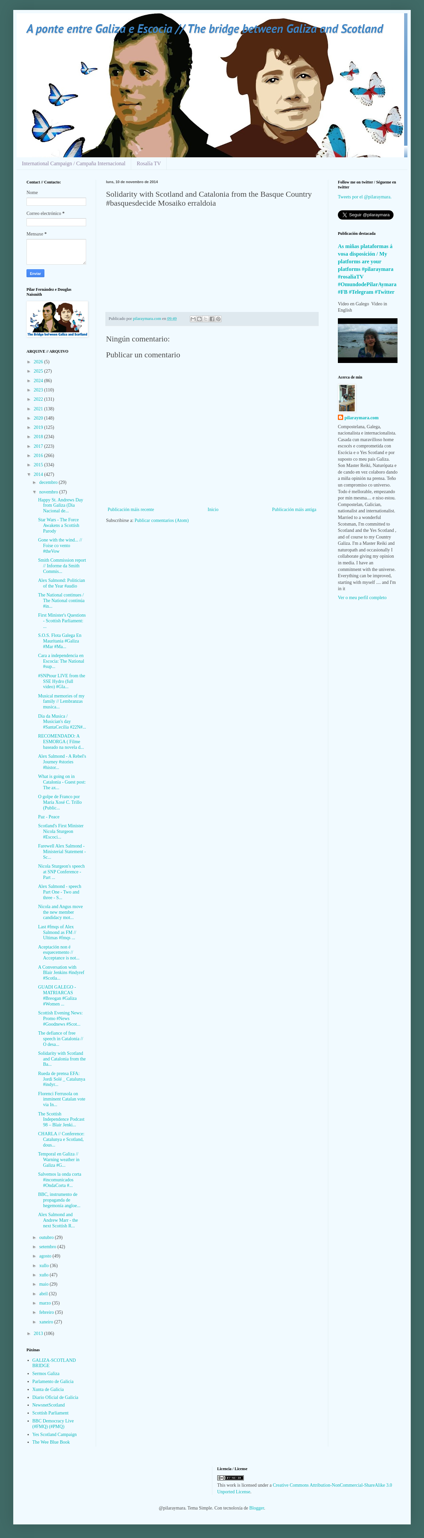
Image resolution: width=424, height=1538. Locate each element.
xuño (44, 1274)
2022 (39, 399)
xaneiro (46, 1321)
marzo (45, 1303)
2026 (39, 361)
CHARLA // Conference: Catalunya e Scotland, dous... (61, 1139)
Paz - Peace (49, 816)
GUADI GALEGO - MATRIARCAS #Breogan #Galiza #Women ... (57, 995)
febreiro (47, 1312)
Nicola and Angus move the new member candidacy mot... (60, 912)
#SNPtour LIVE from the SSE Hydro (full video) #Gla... (61, 681)
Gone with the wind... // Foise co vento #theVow (60, 546)
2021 (39, 408)
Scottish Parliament (50, 1412)
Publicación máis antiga (294, 509)
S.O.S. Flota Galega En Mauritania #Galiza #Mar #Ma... (59, 641)
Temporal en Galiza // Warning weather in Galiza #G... (59, 1160)
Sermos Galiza (46, 1373)
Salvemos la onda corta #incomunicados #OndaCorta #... (59, 1180)
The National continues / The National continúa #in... (61, 600)
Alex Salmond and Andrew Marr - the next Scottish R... (58, 1220)
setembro (48, 1246)
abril (44, 1293)
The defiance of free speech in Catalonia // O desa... (60, 1039)
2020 (39, 418)
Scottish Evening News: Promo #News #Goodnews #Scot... (60, 1018)
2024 (39, 380)
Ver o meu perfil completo (362, 597)
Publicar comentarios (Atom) (161, 520)
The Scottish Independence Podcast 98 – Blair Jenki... (61, 1119)
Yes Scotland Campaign (54, 1434)
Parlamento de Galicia (53, 1381)
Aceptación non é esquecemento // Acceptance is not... (59, 953)
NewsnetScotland (48, 1405)
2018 (39, 436)
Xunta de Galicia (48, 1389)
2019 (39, 427)
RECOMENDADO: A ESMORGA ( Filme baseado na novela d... (61, 742)
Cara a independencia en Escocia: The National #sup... (61, 661)
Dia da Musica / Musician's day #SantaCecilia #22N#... (62, 722)
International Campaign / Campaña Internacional (74, 163)
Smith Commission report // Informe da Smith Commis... (62, 566)
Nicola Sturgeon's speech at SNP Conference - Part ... (61, 872)
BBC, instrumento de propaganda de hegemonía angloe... (59, 1200)
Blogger (256, 1508)
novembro (49, 491)
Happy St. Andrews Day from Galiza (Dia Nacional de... (60, 505)
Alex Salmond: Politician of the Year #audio (61, 583)
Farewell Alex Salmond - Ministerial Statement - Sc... (62, 852)
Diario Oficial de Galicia (55, 1397)
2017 (39, 446)
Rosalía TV (149, 163)
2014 (39, 474)
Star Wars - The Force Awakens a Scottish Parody (58, 525)
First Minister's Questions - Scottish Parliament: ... (62, 621)
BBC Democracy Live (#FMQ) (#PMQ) (53, 1423)
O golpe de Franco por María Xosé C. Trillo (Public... (60, 802)
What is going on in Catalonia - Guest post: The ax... (62, 782)
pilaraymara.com (361, 417)
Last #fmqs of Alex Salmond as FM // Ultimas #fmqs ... (57, 932)
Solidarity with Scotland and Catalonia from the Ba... (62, 1059)
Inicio (213, 509)
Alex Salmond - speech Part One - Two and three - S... (59, 892)
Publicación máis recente (131, 509)
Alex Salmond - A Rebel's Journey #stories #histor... (62, 762)
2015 (39, 464)
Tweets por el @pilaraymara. (365, 196)
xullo (44, 1265)
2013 (39, 1333)
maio (44, 1284)
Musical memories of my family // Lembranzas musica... (61, 701)
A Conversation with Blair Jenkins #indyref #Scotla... (61, 973)
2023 (39, 389)
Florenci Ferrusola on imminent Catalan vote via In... (61, 1099)
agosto (45, 1256)
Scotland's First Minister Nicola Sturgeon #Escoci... (60, 831)
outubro (47, 1237)
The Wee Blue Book (51, 1442)
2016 (39, 455)
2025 (39, 371)
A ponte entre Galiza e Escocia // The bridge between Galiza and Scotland (204, 28)
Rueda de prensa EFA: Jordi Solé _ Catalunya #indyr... (61, 1079)
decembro (49, 482)
